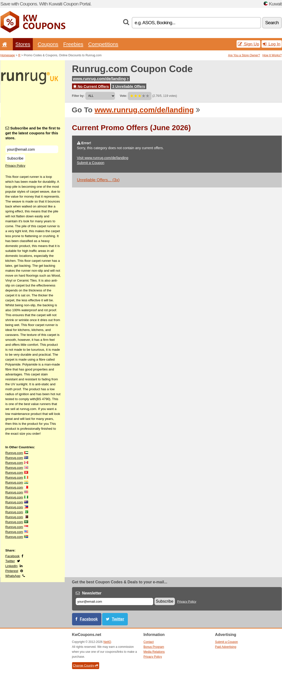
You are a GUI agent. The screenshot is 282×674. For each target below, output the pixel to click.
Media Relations (154, 652)
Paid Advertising (225, 647)
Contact (149, 642)
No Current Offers (91, 86)
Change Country (85, 665)
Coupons (48, 44)
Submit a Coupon (90, 163)
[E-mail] (114, 601)
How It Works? (272, 55)
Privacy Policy (15, 165)
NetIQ (107, 642)
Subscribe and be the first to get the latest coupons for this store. (32, 133)
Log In (271, 43)
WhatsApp (12, 576)
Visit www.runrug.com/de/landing (103, 158)
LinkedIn (11, 566)
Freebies (73, 44)
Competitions (103, 44)
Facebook (12, 556)
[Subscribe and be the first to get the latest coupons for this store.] (31, 149)
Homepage (7, 55)
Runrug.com (14, 453)
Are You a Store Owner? (244, 55)
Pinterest (11, 571)
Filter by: (78, 96)
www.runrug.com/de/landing (101, 79)
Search (272, 22)
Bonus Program (154, 647)
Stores (22, 44)
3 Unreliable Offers (128, 86)
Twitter (10, 561)
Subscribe (15, 158)
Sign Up (248, 43)
